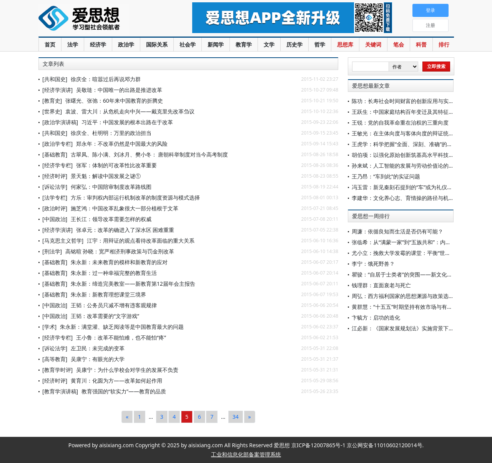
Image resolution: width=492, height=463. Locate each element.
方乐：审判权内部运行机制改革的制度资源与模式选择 (135, 197)
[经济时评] (54, 176)
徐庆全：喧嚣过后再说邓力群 (106, 79)
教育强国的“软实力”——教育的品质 (123, 391)
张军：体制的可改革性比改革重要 (116, 165)
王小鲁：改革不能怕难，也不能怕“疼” (121, 337)
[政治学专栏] (57, 143)
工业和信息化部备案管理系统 (246, 454)
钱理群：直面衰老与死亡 (381, 285)
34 (236, 416)
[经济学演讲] (57, 89)
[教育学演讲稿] (60, 391)
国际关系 (157, 44)
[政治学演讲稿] (60, 122)
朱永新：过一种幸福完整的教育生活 (114, 272)
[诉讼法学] (54, 186)
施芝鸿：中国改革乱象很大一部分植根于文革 (124, 208)
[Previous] (127, 417)
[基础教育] (54, 154)
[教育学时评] (57, 369)
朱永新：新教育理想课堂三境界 (108, 294)
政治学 (126, 44)
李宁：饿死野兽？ (373, 263)
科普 (421, 44)
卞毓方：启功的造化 (376, 317)
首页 (50, 44)
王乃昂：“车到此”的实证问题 (386, 176)
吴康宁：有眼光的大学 (98, 359)
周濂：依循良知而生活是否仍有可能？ (397, 231)
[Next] (249, 417)
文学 (269, 44)
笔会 (398, 44)
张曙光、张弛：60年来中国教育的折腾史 (114, 100)
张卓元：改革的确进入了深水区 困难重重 (125, 229)
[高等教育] (54, 359)
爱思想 (99, 19)
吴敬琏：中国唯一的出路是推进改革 (119, 89)
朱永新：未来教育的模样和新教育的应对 (119, 262)
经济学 (98, 44)
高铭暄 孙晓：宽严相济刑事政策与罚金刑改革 (120, 251)
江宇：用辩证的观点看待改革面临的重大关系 (140, 240)
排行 (444, 44)
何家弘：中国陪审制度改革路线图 (111, 186)
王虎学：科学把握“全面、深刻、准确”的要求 (405, 144)
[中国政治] (54, 219)
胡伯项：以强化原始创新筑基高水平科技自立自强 (411, 154)
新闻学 (216, 44)
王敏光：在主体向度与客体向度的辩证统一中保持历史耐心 (422, 133)
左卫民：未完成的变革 (98, 348)
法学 (72, 44)
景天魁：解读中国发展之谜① (106, 176)
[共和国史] (54, 79)
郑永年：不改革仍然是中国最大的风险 (122, 143)
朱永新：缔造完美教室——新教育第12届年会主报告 (133, 283)
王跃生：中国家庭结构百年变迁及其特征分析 (405, 111)
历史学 (294, 44)
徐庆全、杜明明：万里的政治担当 (111, 133)
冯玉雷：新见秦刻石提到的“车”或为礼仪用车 (405, 187)
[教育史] (52, 100)
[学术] (49, 326)
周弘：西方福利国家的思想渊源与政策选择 (403, 296)
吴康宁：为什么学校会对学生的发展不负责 (127, 369)
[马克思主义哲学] (62, 240)
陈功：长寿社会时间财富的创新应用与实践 (403, 101)
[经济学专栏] (57, 165)
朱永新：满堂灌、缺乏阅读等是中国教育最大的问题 (122, 326)
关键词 (373, 44)
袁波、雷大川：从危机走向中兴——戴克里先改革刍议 (129, 111)
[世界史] (52, 111)
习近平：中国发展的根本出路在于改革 (127, 122)
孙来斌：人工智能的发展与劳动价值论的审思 (405, 165)
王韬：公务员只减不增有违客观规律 (114, 305)
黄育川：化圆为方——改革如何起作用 (116, 380)
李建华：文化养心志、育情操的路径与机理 (403, 198)
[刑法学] (52, 251)
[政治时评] (54, 208)
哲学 (319, 44)
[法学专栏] (54, 197)
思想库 (345, 44)
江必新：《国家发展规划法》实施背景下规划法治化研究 (419, 328)
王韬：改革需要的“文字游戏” (105, 316)
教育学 (244, 44)
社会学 (188, 44)
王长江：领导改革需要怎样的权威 (111, 219)
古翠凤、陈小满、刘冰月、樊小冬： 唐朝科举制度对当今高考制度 (149, 154)
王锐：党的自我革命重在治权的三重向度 (400, 122)
